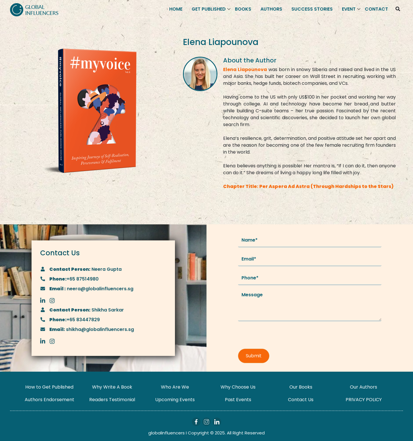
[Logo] (34, 9)
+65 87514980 (83, 279)
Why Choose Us (238, 387)
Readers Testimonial (112, 399)
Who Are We (175, 387)
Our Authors (363, 387)
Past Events (238, 399)
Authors (271, 9)
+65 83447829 (83, 319)
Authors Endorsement (49, 399)
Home (175, 9)
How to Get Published (49, 387)
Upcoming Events (175, 399)
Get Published (209, 9)
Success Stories (312, 9)
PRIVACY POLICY (364, 399)
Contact (376, 9)
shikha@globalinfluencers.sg (99, 329)
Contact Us (300, 399)
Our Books (300, 387)
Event (349, 9)
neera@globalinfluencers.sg (99, 288)
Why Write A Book (112, 387)
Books (243, 9)
